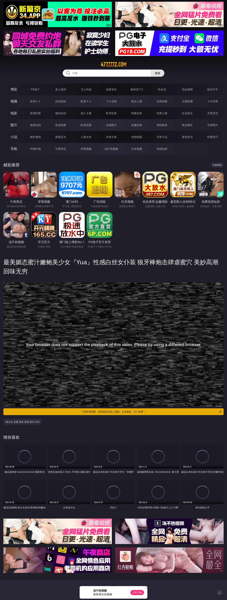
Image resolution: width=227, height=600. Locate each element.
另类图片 (212, 125)
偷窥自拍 (35, 125)
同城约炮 (35, 149)
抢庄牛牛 (212, 89)
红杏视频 (136, 149)
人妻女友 (86, 137)
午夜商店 (60, 149)
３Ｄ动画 (111, 101)
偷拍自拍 (60, 113)
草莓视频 (86, 149)
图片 (14, 125)
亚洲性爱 (35, 113)
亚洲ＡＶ (35, 101)
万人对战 (86, 89)
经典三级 (162, 113)
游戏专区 (111, 89)
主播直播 (187, 101)
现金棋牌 (187, 89)
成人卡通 (86, 113)
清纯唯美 (162, 125)
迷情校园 (136, 137)
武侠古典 (111, 137)
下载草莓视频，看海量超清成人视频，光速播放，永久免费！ (151, 412)
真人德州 (60, 89)
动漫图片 (111, 125)
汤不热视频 (111, 149)
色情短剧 (162, 149)
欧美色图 (86, 125)
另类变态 (212, 113)
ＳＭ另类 (212, 101)
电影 (14, 113)
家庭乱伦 (60, 137)
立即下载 (137, 592)
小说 (14, 137)
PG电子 (35, 89)
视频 (14, 101)
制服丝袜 (136, 113)
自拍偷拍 (60, 101)
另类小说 (162, 137)
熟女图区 (187, 125)
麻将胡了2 (136, 89)
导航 (14, 148)
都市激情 (35, 137)
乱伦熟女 (187, 113)
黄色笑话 (187, 137)
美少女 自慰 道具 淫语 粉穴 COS (22, 421)
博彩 (14, 89)
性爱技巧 (212, 137)
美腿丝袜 (136, 125)
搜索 (157, 73)
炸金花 (162, 89)
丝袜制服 (162, 101)
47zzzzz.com (114, 64)
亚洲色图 (60, 125)
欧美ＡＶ (86, 101)
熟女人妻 (136, 101)
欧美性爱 (111, 113)
